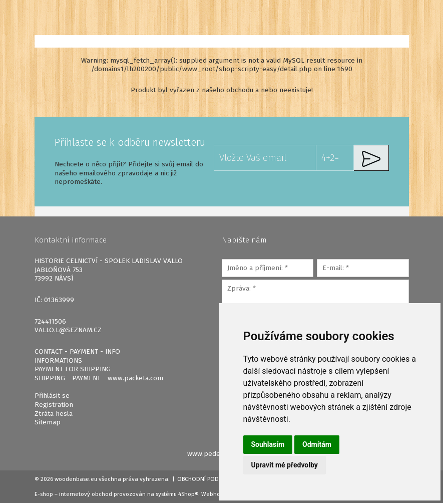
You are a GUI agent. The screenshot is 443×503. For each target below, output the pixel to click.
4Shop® (188, 493)
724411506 (50, 321)
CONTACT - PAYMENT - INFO (77, 351)
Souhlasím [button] (268, 444)
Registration (54, 404)
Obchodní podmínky (206, 478)
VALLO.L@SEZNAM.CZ (68, 330)
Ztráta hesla (54, 413)
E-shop (44, 493)
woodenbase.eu (76, 478)
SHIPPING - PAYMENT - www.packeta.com (99, 378)
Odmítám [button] (316, 444)
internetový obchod (85, 493)
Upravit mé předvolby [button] (284, 465)
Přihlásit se (52, 395)
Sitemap (48, 422)
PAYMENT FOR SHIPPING (73, 369)
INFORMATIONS (58, 360)
